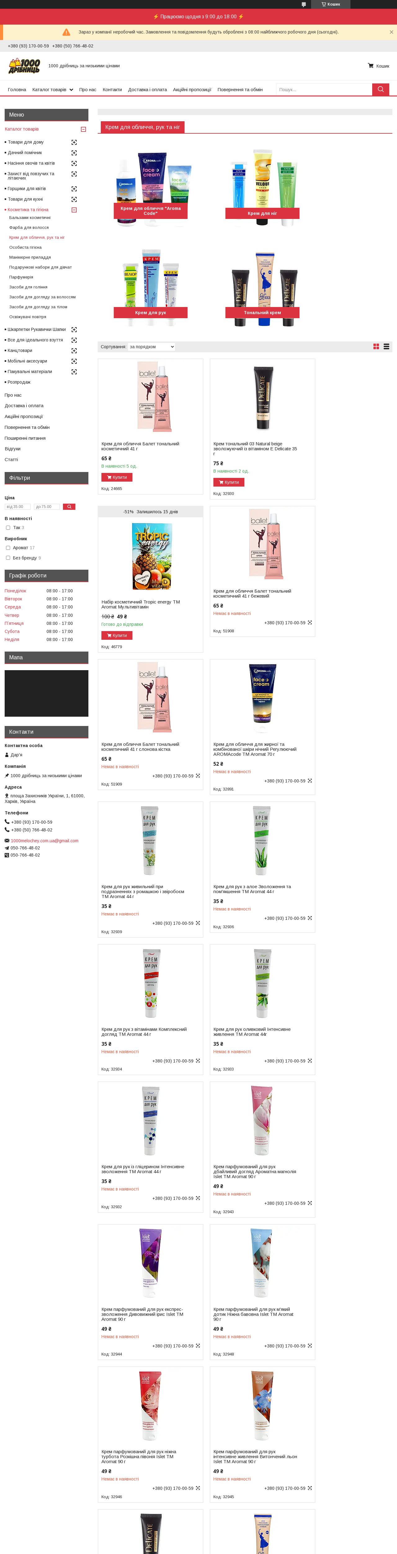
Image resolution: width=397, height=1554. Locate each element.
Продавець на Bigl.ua (198, 1542)
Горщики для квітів (27, 188)
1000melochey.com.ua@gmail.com (44, 840)
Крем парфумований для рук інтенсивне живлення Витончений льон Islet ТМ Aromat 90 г (137, 1176)
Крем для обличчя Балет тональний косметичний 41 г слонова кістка (232, 601)
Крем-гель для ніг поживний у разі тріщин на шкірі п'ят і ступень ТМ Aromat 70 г (338, 1461)
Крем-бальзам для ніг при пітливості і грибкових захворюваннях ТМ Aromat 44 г (134, 1461)
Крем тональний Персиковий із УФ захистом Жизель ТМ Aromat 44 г (338, 1317)
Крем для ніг (245, 213)
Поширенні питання (25, 438)
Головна (17, 89)
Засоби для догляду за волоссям (42, 297)
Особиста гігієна (25, 247)
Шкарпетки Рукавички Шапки (37, 329)
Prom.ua (228, 1537)
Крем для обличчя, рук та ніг (37, 237)
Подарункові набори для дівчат (40, 267)
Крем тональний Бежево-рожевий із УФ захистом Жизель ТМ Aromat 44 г (137, 1319)
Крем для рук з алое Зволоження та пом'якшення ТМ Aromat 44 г (237, 747)
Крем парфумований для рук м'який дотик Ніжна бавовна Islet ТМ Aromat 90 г (236, 1034)
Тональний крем (144, 312)
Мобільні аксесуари (27, 360)
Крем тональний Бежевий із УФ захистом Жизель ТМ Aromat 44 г (337, 1174)
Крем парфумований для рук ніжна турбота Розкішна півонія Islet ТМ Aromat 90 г (335, 1034)
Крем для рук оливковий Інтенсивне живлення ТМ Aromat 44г (136, 891)
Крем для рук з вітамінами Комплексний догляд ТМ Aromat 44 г (337, 749)
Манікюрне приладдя (30, 257)
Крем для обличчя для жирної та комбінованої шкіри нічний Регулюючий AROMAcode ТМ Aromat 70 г (337, 604)
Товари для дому (26, 142)
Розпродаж (19, 382)
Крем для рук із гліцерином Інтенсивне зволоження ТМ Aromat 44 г (231, 891)
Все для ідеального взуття (35, 339)
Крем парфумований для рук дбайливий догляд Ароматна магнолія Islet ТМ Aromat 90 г (333, 891)
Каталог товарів (49, 89)
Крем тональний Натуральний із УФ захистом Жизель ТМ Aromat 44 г (237, 1319)
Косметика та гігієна (28, 209)
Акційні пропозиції (192, 89)
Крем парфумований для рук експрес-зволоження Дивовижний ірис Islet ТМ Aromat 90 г (137, 1034)
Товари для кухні (25, 199)
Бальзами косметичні (30, 217)
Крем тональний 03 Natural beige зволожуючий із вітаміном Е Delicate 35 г (236, 448)
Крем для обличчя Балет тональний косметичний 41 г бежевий (131, 601)
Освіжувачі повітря (27, 316)
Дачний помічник (25, 152)
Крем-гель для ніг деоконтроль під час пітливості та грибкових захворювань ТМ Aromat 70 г (235, 1461)
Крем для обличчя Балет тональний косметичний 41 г (131, 446)
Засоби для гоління (28, 287)
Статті (11, 459)
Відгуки (12, 448)
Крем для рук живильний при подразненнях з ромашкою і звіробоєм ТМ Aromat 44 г (132, 749)
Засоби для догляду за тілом (38, 307)
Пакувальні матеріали (30, 371)
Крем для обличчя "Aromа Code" (144, 211)
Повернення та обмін (240, 89)
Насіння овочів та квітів (31, 163)
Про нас (87, 89)
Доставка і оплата (147, 89)
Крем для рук (345, 213)
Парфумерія (21, 277)
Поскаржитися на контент (206, 1548)
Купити (120, 477)
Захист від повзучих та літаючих (31, 175)
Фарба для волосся (29, 227)
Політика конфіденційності (254, 1548)
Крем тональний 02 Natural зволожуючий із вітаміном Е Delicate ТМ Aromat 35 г (231, 1176)
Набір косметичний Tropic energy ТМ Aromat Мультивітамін (337, 457)
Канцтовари (20, 350)
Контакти (112, 89)
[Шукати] (380, 89)
